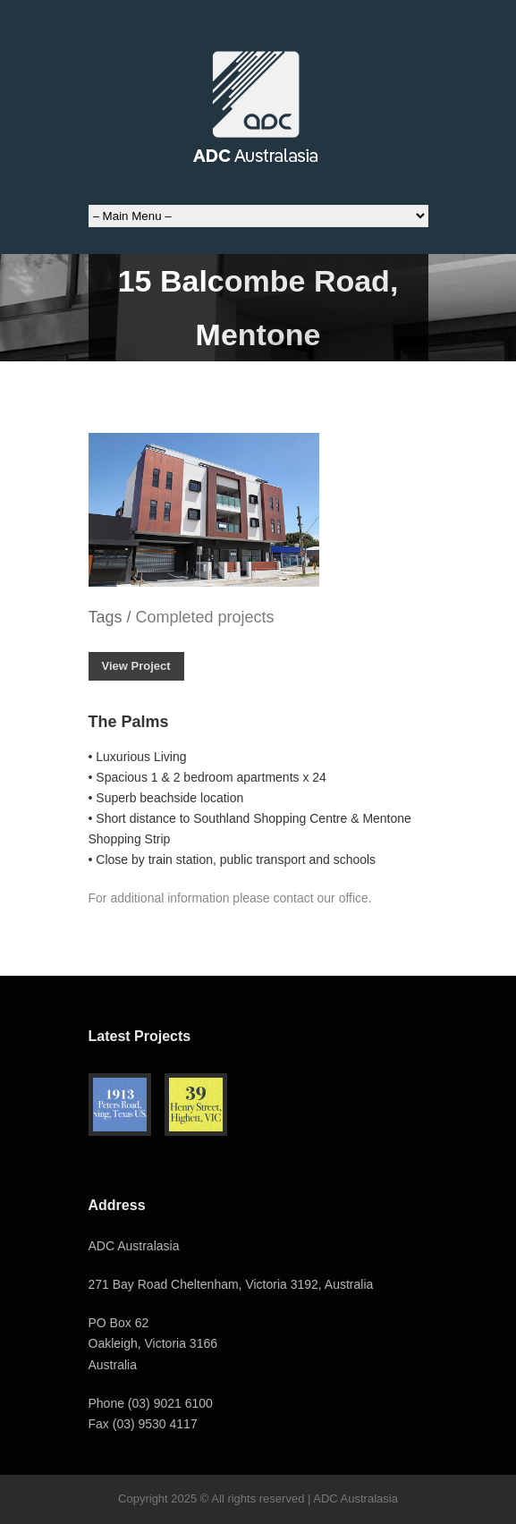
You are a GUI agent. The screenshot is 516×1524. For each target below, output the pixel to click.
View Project (136, 666)
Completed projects (205, 617)
